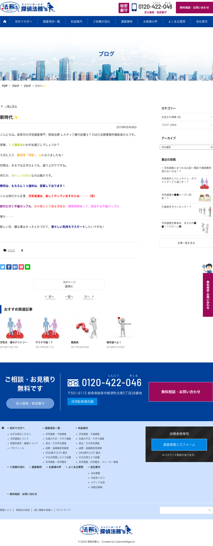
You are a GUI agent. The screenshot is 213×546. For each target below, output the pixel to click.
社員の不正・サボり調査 (58, 439)
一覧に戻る (11, 106)
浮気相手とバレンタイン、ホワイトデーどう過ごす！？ (179, 180)
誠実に (69, 286)
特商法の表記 (23, 510)
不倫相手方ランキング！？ (176, 207)
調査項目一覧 (51, 21)
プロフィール (17, 448)
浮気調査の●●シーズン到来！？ (176, 197)
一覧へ (69, 296)
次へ (87, 296)
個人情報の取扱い (43, 510)
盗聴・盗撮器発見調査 (57, 448)
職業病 (74, 342)
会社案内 (201, 21)
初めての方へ (23, 21)
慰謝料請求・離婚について (24, 443)
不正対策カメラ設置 (89, 457)
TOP (4, 86)
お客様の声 (150, 21)
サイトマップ (63, 510)
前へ (51, 296)
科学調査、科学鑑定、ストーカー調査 (98, 462)
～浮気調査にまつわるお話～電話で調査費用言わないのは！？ (186, 170)
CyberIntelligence (125, 541)
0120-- (112, 382)
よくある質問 (176, 21)
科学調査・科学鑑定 (56, 462)
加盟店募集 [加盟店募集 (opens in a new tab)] (96, 487)
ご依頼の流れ (101, 21)
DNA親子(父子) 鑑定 (56, 453)
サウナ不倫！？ (44, 342)
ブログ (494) (169, 125)
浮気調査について (19, 439)
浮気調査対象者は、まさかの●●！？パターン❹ (179, 225)
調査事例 (126, 21)
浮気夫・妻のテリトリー (13, 342)
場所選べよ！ (113, 342)
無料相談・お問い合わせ (194, 7)
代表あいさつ (98, 478)
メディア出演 (98, 482)
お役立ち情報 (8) (171, 117)
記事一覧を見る (186, 243)
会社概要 (95, 473)
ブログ (15, 86)
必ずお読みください (20, 434)
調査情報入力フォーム (179, 444)
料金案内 (76, 21)
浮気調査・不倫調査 (56, 434)
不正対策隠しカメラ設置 (58, 457)
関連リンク (6, 510)
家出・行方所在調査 (56, 443)
